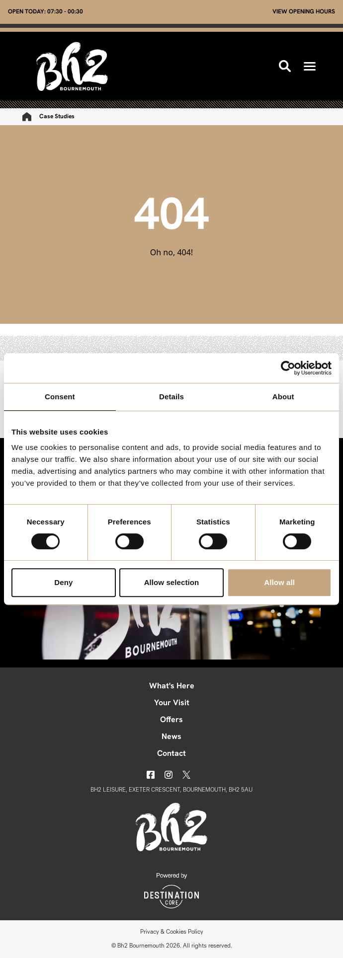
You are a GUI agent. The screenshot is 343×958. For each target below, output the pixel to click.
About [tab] (283, 396)
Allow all (279, 582)
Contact (171, 754)
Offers (171, 720)
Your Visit (171, 703)
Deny (63, 582)
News (171, 737)
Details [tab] (171, 396)
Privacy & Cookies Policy (171, 932)
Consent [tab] (60, 396)
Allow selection (171, 582)
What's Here (171, 686)
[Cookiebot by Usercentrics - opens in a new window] (288, 368)
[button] (310, 66)
